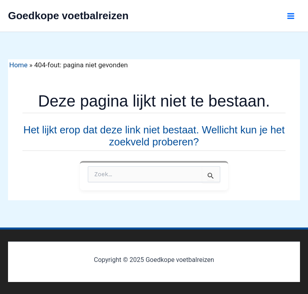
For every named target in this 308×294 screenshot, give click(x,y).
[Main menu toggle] (291, 16)
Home (18, 65)
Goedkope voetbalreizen (68, 16)
